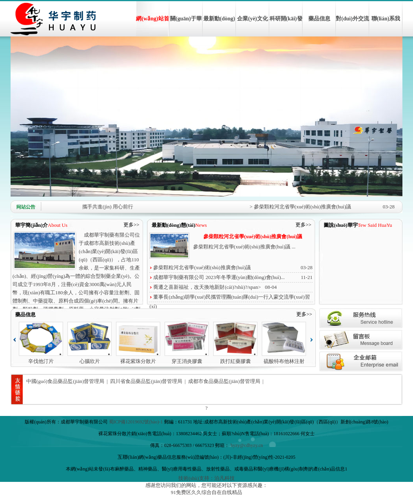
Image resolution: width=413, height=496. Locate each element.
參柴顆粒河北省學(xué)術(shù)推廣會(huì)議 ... (244, 247)
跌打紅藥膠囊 (235, 361)
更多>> (131, 225)
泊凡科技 (224, 478)
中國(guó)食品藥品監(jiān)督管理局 (65, 381)
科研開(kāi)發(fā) (286, 26)
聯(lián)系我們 (385, 26)
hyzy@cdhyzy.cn (246, 445)
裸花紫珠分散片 (138, 361)
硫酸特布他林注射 (284, 361)
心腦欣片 (90, 361)
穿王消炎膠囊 (187, 361)
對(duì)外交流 (352, 19)
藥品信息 (319, 19)
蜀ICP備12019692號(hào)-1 (136, 422)
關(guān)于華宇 (186, 26)
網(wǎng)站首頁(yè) (152, 26)
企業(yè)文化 (252, 19)
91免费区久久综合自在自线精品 (206, 492)
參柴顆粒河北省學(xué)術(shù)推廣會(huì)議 (252, 236)
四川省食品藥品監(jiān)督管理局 (146, 381)
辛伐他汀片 (41, 361)
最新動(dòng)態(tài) (219, 26)
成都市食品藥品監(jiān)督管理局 (224, 381)
